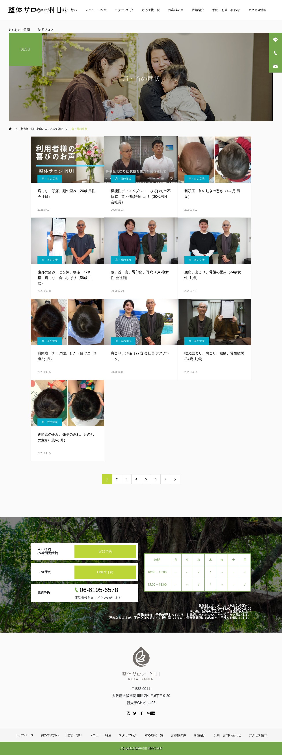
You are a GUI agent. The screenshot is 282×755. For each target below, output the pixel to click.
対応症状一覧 (150, 10)
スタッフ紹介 (124, 10)
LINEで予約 (105, 572)
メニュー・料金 (96, 10)
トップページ (17, 10)
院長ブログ (45, 30)
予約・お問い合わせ (226, 10)
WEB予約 (105, 551)
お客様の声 (176, 10)
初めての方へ (44, 10)
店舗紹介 (198, 10)
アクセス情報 (257, 10)
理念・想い (69, 10)
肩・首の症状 (50, 178)
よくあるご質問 (19, 30)
